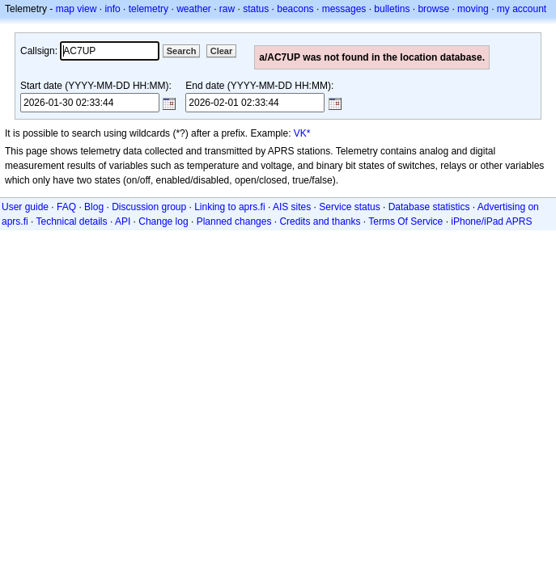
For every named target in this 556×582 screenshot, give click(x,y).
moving (473, 9)
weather (193, 9)
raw (227, 9)
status (256, 9)
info (112, 9)
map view (76, 9)
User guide (25, 207)
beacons (295, 9)
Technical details (71, 221)
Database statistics (429, 207)
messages (344, 9)
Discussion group (149, 207)
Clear (221, 51)
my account (521, 9)
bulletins (392, 9)
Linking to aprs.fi (229, 207)
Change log (163, 221)
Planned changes (234, 221)
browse (433, 9)
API (122, 221)
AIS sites (292, 207)
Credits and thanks (319, 221)
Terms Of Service (405, 221)
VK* (302, 133)
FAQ (66, 207)
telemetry (148, 9)
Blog (94, 207)
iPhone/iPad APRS (491, 221)
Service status (349, 207)
